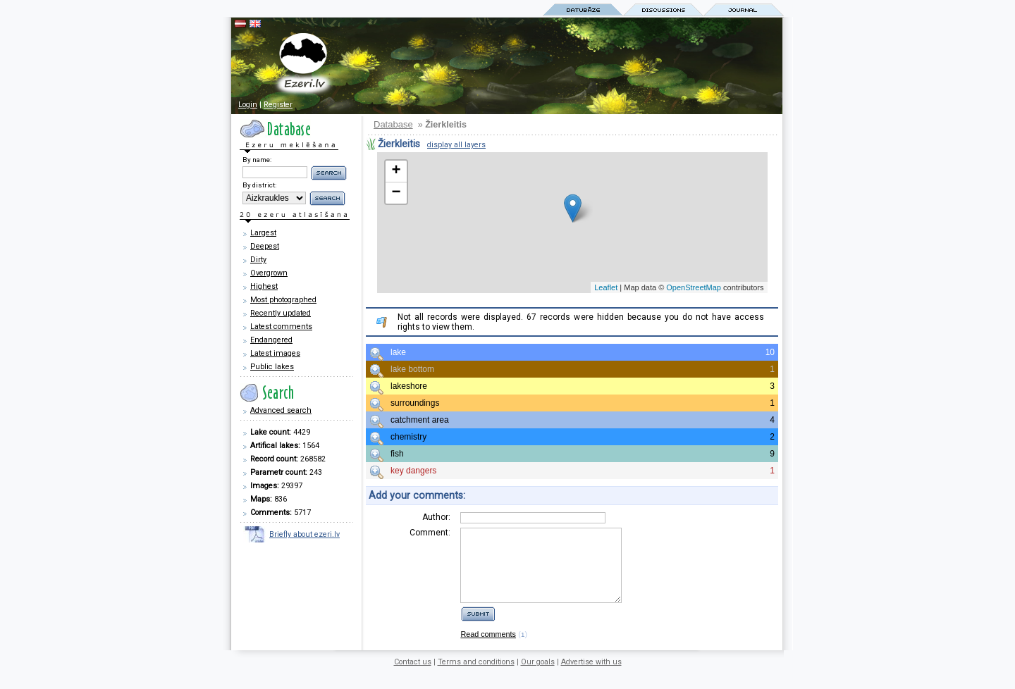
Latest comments (281, 326)
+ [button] (395, 171)
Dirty (258, 259)
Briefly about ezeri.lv (304, 534)
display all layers (456, 144)
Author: (436, 517)
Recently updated (280, 313)
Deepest (264, 246)
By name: (256, 159)
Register (278, 104)
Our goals (538, 676)
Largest (263, 232)
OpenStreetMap (693, 287)
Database (393, 124)
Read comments (488, 649)
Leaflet (605, 287)
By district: (259, 185)
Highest (264, 286)
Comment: (430, 533)
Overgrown (269, 273)
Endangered (271, 339)
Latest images (275, 353)
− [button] (395, 193)
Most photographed (283, 299)
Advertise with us (591, 676)
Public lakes (272, 366)
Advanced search (281, 410)
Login (247, 104)
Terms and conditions (476, 676)
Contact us (412, 676)
